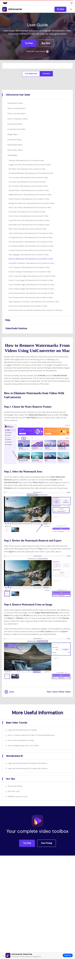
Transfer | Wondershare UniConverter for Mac (26, 160)
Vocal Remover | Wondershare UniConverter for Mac (29, 220)
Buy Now (46, 43)
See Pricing (46, 843)
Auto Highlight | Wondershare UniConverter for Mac (29, 255)
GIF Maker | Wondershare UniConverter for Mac (27, 169)
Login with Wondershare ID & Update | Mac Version (28, 768)
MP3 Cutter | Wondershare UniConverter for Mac (27, 229)
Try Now (60, 9)
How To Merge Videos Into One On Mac (23, 746)
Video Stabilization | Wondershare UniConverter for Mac (31, 233)
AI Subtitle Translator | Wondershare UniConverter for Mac (31, 263)
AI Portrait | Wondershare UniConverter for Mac (27, 212)
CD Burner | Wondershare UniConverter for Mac (27, 182)
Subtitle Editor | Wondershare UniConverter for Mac (29, 190)
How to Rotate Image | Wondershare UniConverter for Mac (31, 285)
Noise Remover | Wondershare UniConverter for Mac (29, 225)
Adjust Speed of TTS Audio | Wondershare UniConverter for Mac (34, 302)
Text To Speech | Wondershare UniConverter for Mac (29, 267)
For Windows (31, 74)
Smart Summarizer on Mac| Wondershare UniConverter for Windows (35, 310)
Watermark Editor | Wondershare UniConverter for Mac (30, 195)
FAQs (7, 320)
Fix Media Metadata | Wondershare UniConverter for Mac (31, 173)
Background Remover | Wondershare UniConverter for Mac (32, 203)
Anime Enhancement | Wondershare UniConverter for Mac (31, 293)
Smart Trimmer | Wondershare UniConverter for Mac (29, 199)
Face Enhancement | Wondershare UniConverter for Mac (31, 297)
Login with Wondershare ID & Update (22, 730)
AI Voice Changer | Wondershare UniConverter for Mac (30, 272)
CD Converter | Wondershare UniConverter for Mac (28, 178)
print (9, 692)
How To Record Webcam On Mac (21, 740)
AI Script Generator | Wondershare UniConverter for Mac (31, 242)
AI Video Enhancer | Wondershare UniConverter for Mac (30, 250)
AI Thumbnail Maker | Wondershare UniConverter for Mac (31, 246)
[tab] (37, 95)
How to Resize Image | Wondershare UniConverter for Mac (31, 289)
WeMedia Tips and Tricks (17, 797)
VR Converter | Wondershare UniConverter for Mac (28, 186)
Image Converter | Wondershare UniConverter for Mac (30, 165)
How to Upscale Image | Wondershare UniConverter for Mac (32, 276)
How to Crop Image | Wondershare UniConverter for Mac (31, 280)
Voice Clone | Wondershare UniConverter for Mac (28, 306)
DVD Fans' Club (14, 791)
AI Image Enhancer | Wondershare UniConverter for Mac (30, 237)
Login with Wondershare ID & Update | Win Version (27, 763)
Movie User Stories (15, 786)
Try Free (29, 43)
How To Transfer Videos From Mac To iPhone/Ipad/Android (31, 735)
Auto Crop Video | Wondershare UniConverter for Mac (30, 207)
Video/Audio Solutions (16, 328)
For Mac (46, 74)
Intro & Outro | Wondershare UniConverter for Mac (28, 216)
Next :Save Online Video (59, 691)
